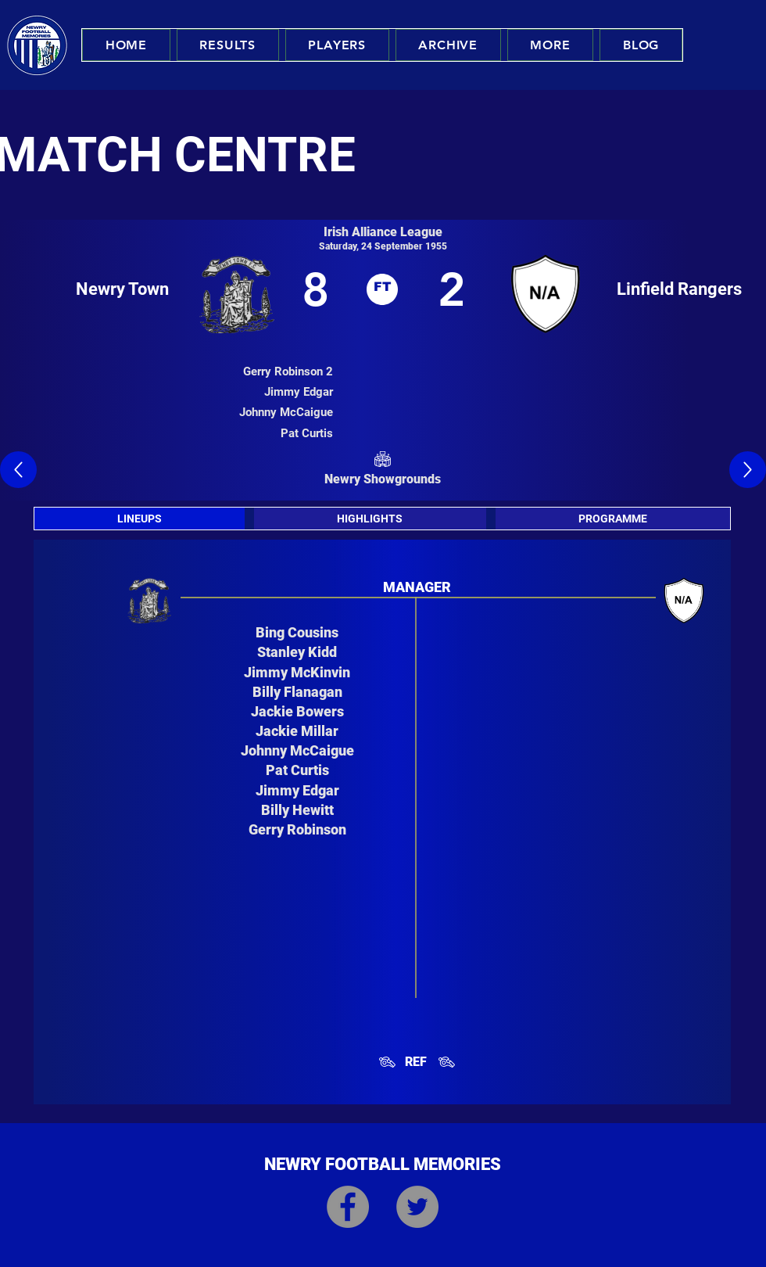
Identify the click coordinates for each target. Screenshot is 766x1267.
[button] (228, 45)
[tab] (139, 518)
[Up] (18, 469)
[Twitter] (417, 1207)
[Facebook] (348, 1207)
